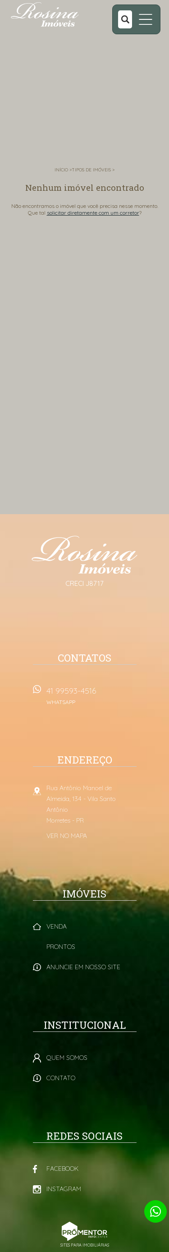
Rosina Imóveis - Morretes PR (84, 554)
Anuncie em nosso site (83, 967)
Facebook (62, 1169)
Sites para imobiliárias (84, 1245)
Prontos (60, 947)
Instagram (63, 1189)
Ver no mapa (66, 836)
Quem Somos (66, 1058)
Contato (60, 1078)
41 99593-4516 (91, 699)
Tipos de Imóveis (91, 170)
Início (61, 170)
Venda (56, 926)
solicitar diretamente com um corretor (93, 212)
